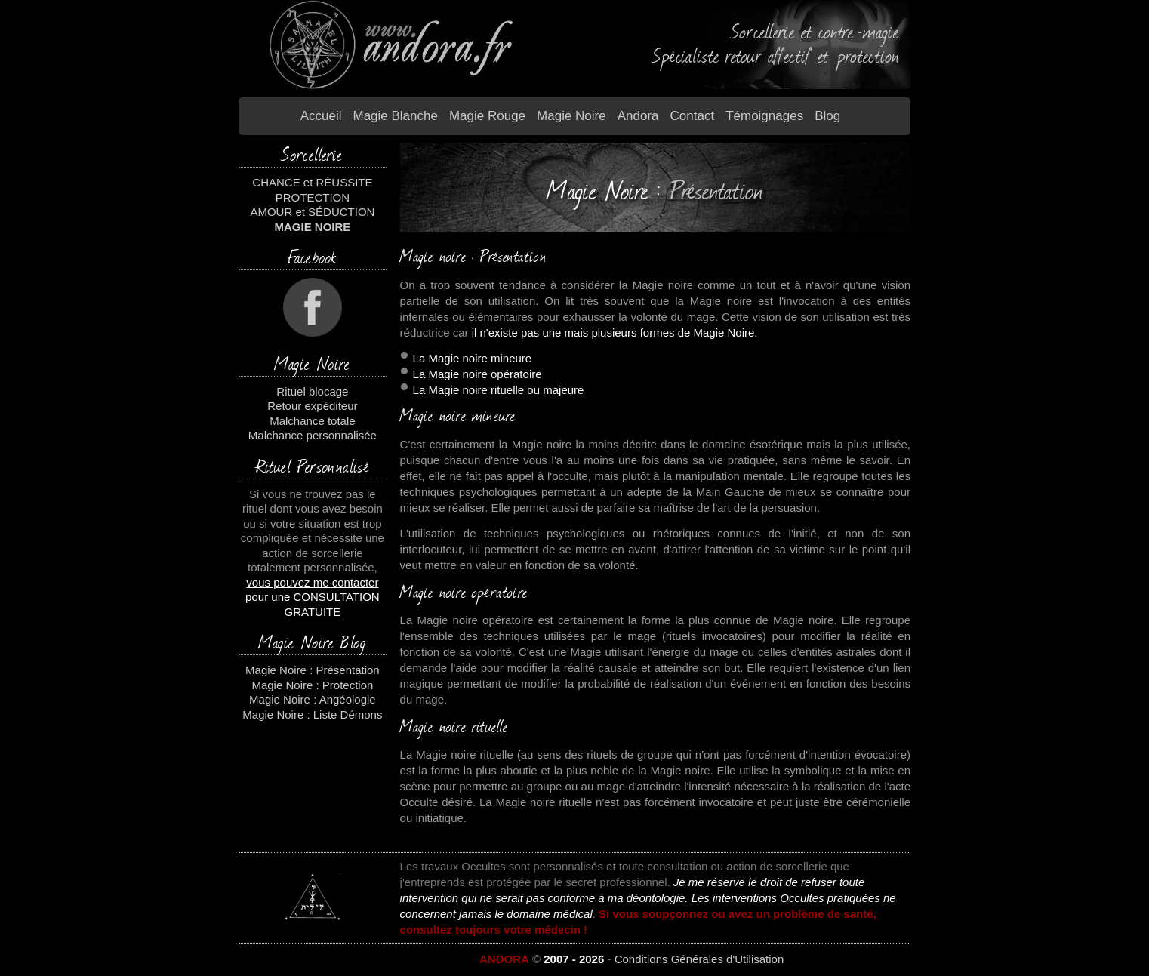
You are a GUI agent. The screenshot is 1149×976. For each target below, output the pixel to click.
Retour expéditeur (312, 405)
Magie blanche (395, 116)
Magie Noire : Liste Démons (312, 714)
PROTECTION (313, 197)
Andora (638, 116)
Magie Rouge (487, 116)
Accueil (321, 116)
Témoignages (764, 116)
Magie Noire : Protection (312, 685)
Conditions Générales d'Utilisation (699, 959)
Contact (692, 116)
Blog (827, 116)
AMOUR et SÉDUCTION (312, 211)
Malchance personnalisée (312, 435)
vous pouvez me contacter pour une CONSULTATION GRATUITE (312, 597)
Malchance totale (312, 420)
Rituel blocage (312, 391)
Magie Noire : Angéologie (312, 699)
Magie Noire (571, 116)
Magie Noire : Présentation (312, 669)
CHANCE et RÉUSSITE (312, 182)
